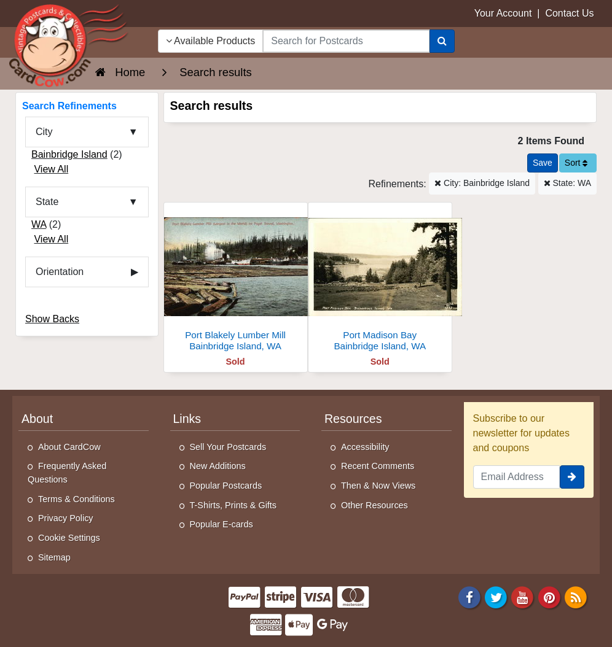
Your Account (503, 13)
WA (38, 224)
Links (187, 418)
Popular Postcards (226, 485)
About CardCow (69, 447)
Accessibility (365, 447)
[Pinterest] (549, 596)
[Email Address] (516, 477)
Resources (353, 418)
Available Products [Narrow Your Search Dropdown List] (211, 41)
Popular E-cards (221, 524)
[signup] (572, 477)
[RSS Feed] (576, 596)
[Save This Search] (542, 162)
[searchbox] (346, 41)
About (37, 418)
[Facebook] (469, 596)
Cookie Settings (69, 538)
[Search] (442, 41)
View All (51, 169)
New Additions (218, 466)
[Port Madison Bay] (380, 280)
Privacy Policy (65, 518)
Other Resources (374, 505)
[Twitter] (496, 596)
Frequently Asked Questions (67, 472)
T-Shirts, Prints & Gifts (233, 505)
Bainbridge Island (69, 154)
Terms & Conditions (76, 499)
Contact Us (569, 13)
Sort (576, 163)
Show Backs (52, 319)
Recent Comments (377, 466)
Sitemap (54, 557)
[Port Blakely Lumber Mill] (235, 280)
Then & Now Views (378, 485)
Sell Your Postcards (228, 447)
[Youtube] (523, 596)
